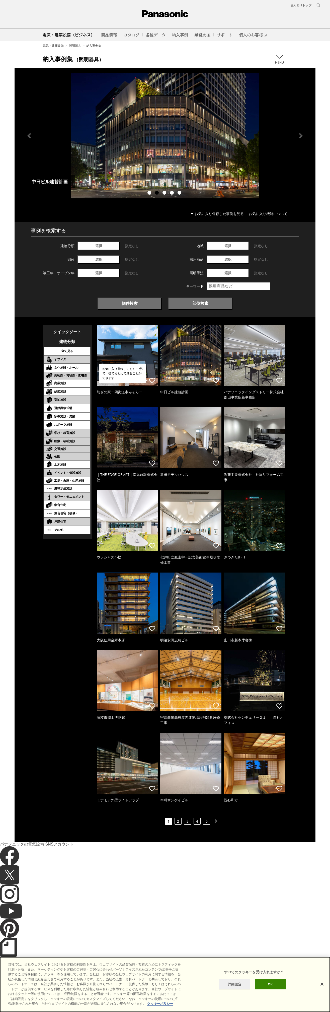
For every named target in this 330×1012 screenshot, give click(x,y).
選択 (98, 245)
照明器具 (75, 45)
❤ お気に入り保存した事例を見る (217, 213)
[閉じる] (321, 984)
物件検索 (130, 303)
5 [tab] (180, 193)
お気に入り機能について (268, 213)
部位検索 (200, 303)
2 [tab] (157, 193)
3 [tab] (165, 193)
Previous (29, 136)
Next (301, 136)
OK (270, 984)
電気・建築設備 (53, 45)
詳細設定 (234, 984)
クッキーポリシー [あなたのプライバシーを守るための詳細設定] (160, 1003)
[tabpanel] (165, 135)
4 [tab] (172, 193)
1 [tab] (149, 193)
